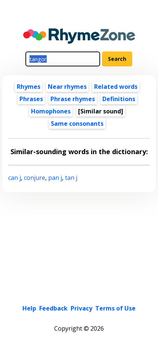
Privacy (81, 308)
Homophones (51, 111)
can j (14, 178)
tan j (71, 178)
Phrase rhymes (72, 99)
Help (29, 308)
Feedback (53, 308)
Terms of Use (115, 308)
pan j (55, 178)
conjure (34, 178)
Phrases (31, 99)
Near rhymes (67, 86)
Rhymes (28, 86)
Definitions (118, 99)
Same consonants (77, 123)
